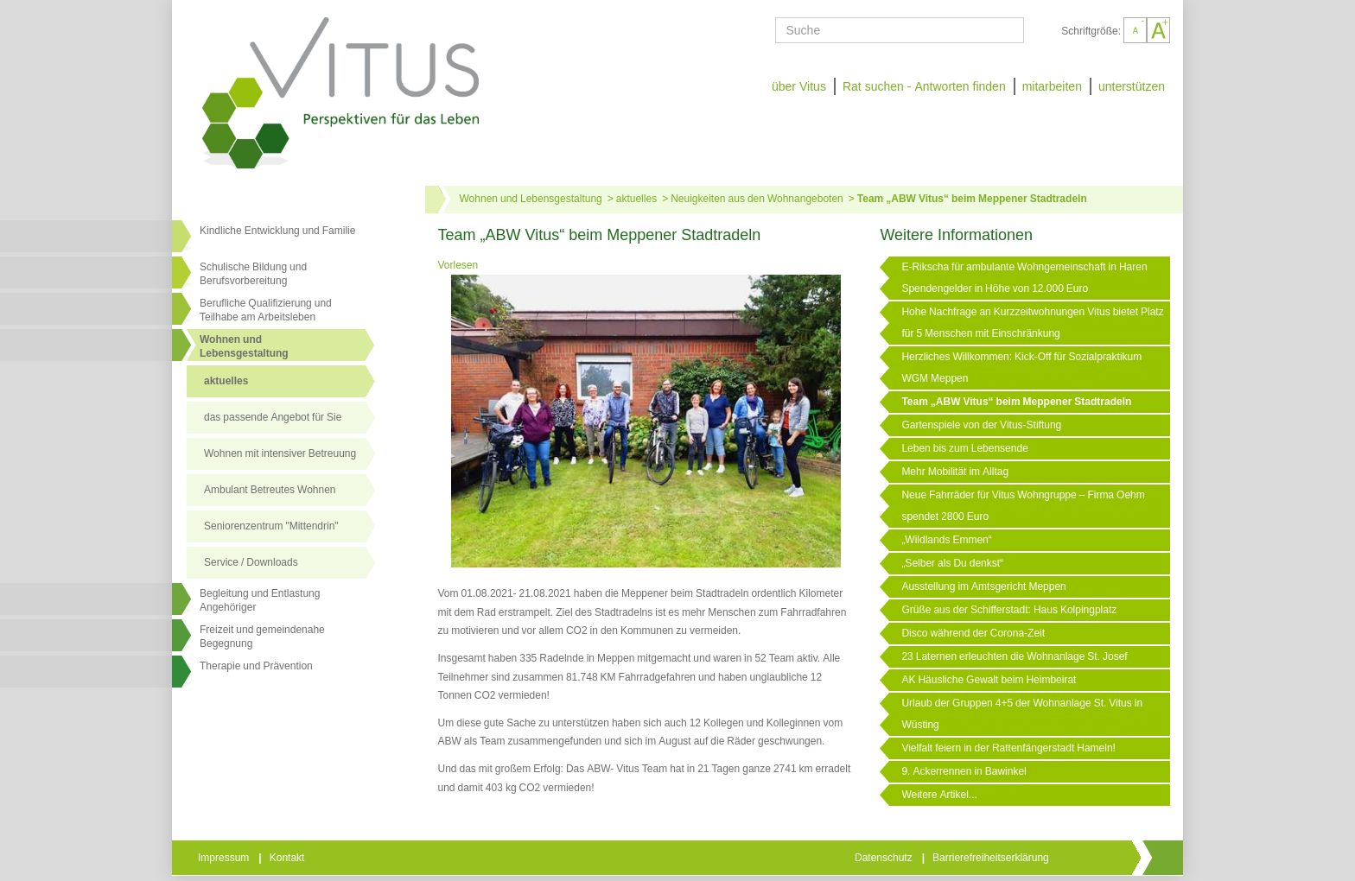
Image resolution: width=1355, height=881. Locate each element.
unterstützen (1131, 86)
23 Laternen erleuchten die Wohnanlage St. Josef (1014, 656)
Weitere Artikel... (938, 794)
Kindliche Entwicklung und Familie (277, 230)
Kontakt (289, 857)
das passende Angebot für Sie (272, 417)
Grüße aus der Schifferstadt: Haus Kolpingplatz (1008, 610)
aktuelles (226, 381)
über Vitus (799, 86)
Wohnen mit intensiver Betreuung (280, 453)
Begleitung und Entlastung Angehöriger (260, 600)
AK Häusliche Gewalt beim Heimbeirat (988, 680)
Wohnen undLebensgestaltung (244, 346)
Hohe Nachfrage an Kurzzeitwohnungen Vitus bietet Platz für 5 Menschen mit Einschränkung (1032, 323)
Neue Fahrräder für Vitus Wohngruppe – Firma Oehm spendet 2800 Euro (1022, 506)
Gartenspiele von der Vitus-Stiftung (981, 425)
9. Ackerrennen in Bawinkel (963, 771)
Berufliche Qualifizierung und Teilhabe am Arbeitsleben (266, 310)
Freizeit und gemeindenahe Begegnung (262, 636)
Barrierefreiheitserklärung (992, 857)
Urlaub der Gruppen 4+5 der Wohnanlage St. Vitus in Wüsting (1021, 714)
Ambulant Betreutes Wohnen (270, 490)
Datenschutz (885, 857)
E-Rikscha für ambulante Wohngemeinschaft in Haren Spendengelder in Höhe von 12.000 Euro (1024, 278)
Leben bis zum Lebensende (964, 448)
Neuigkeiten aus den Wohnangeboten (757, 198)
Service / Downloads (251, 562)
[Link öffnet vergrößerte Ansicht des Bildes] (646, 422)
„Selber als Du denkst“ (952, 563)
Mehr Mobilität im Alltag (954, 471)
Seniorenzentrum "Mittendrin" (271, 526)
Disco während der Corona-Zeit (973, 633)
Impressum (224, 857)
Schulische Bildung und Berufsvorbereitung (253, 274)
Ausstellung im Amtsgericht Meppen (983, 586)
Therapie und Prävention (256, 666)
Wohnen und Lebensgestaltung (531, 198)
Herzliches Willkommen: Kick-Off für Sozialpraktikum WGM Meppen (1021, 367)
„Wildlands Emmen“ (946, 540)
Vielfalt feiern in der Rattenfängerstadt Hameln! (1008, 748)
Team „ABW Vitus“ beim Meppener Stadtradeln (972, 198)
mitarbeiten (1052, 86)
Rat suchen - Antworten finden (924, 86)
